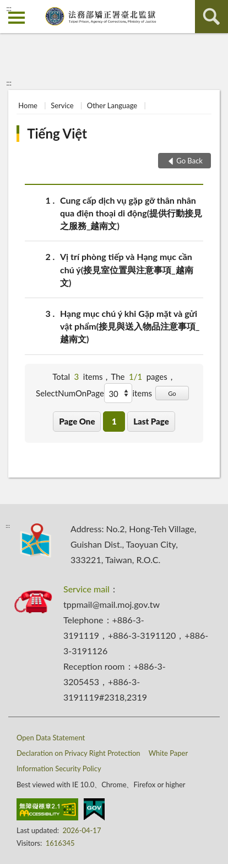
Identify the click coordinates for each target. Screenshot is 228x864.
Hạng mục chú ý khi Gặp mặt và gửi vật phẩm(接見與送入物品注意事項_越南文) (130, 325)
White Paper (168, 753)
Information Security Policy (59, 768)
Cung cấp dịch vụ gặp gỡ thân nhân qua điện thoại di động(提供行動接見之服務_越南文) (131, 212)
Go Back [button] (189, 160)
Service (62, 105)
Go (172, 393)
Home (27, 105)
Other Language (112, 105)
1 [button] (114, 421)
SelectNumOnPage (70, 393)
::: (9, 8)
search (211, 16)
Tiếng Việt (57, 133)
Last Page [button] (151, 421)
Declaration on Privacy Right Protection (78, 753)
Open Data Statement (51, 737)
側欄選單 (16, 18)
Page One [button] (77, 421)
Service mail (86, 589)
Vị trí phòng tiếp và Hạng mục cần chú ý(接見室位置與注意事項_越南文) (126, 268)
